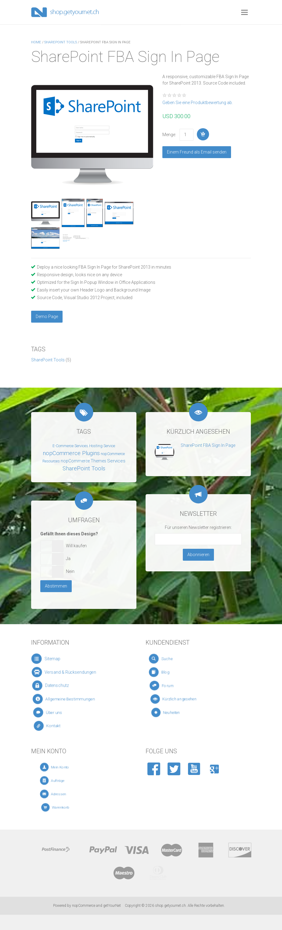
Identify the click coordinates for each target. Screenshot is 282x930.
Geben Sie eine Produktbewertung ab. (197, 102)
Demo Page (47, 316)
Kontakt (58, 725)
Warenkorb (66, 807)
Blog (172, 672)
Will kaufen (76, 545)
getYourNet (112, 905)
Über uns (57, 712)
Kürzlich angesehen (183, 699)
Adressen (65, 794)
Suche (173, 658)
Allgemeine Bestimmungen (69, 699)
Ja (68, 558)
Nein (70, 571)
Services (116, 461)
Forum (175, 685)
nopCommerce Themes (83, 460)
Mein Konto (66, 767)
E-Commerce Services (70, 446)
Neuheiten (180, 712)
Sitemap (53, 658)
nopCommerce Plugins (71, 453)
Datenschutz (58, 685)
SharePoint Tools (48, 359)
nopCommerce (83, 905)
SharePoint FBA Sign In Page (208, 445)
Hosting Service (102, 446)
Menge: (169, 134)
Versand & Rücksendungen (68, 672)
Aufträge (64, 780)
